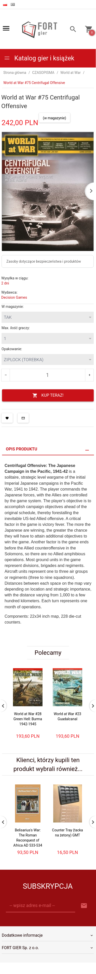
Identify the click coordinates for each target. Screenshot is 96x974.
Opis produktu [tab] (21, 449)
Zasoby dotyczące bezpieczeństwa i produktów (43, 261)
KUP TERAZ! (48, 395)
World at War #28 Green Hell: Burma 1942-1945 (27, 719)
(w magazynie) (54, 118)
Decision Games (14, 297)
